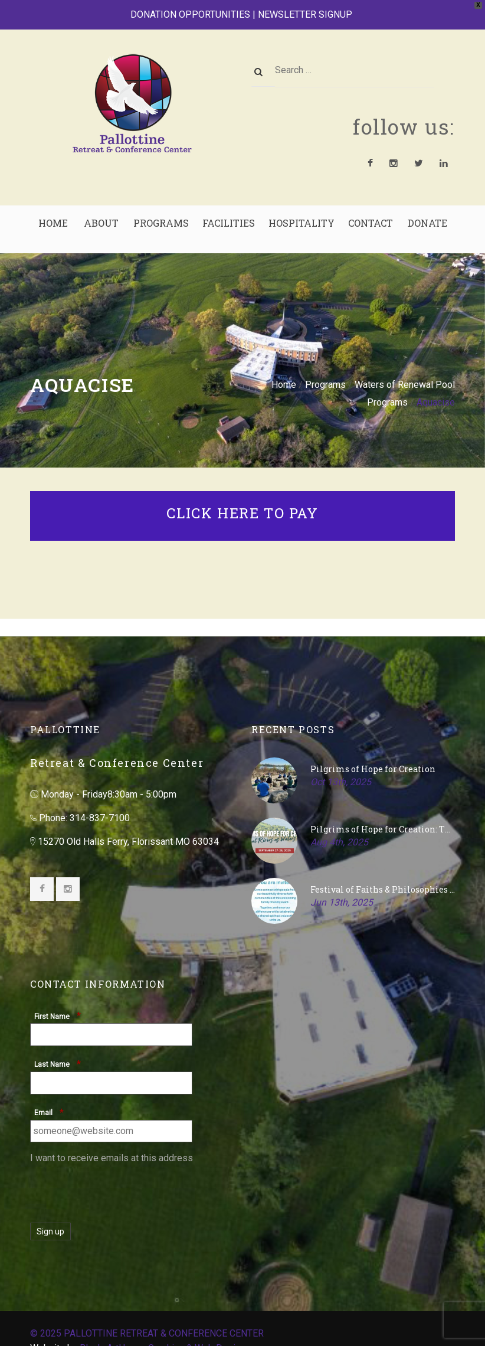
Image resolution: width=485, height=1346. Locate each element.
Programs (325, 384)
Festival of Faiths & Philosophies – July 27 (382, 889)
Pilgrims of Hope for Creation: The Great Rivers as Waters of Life (382, 829)
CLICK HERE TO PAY (242, 513)
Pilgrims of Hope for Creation (372, 769)
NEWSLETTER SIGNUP (305, 14)
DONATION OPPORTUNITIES (190, 14)
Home (283, 384)
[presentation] (119, 1191)
